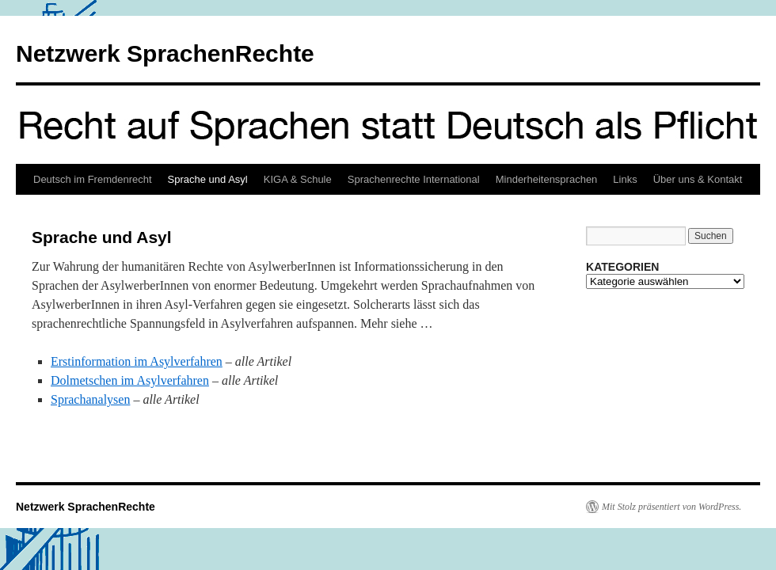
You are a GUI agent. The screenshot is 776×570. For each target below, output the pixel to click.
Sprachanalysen (90, 399)
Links (625, 179)
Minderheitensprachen (547, 179)
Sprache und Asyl (208, 179)
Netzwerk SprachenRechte (165, 53)
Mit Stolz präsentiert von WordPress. (671, 506)
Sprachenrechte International (414, 179)
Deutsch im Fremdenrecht (92, 179)
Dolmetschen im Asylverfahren (130, 380)
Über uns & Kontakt (698, 179)
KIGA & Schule (298, 179)
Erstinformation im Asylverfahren (137, 361)
